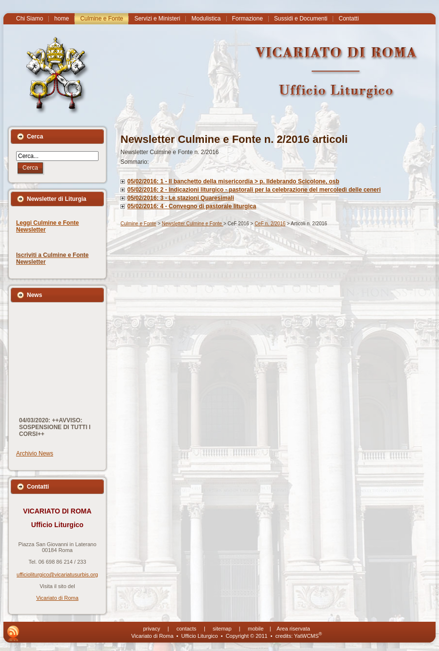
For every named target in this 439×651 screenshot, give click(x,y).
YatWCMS (308, 636)
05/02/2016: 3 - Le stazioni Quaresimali (180, 198)
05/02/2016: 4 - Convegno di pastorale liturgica (191, 206)
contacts (187, 628)
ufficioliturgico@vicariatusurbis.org (57, 574)
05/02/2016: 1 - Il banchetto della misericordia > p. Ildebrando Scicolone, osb (233, 181)
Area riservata (293, 628)
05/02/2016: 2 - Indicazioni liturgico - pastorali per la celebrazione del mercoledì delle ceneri (254, 189)
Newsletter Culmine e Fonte (192, 223)
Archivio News (34, 453)
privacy (151, 628)
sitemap (222, 628)
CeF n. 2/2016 (270, 223)
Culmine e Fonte (138, 223)
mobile (255, 628)
